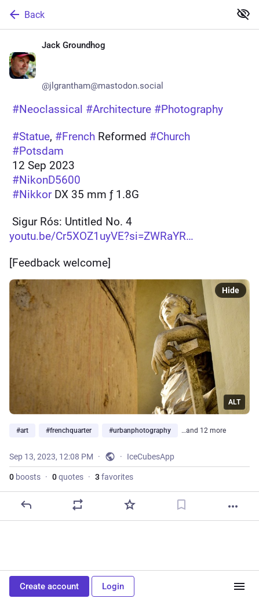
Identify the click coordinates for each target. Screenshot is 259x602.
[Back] (114, 14)
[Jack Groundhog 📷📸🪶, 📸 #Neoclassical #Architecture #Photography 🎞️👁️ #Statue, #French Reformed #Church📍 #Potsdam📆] (129, 275)
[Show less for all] (243, 14)
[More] (233, 506)
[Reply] (26, 505)
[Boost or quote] (78, 505)
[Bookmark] (181, 505)
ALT (234, 402)
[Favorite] (130, 505)
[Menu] (239, 586)
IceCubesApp (150, 456)
